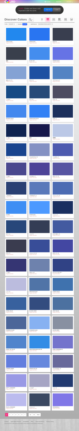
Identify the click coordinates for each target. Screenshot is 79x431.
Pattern (65, 19)
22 (34, 414)
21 (30, 414)
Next (38, 414)
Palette (53, 19)
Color (47, 19)
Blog (32, 421)
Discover (58, 1)
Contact (6, 421)
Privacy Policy (50, 421)
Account (69, 1)
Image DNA (71, 19)
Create (48, 1)
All (41, 19)
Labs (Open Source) (16, 421)
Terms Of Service (39, 421)
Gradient (59, 19)
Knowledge (26, 421)
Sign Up (48, 9)
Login (56, 9)
